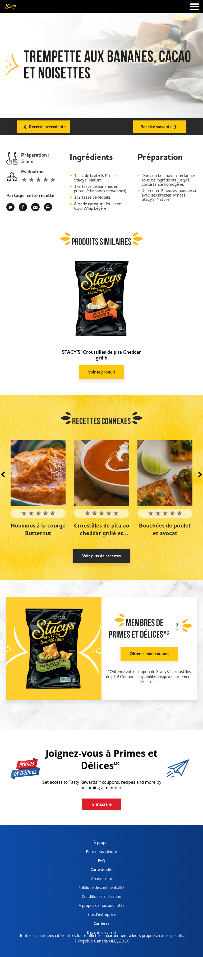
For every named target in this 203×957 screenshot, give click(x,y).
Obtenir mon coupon (149, 654)
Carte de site (101, 869)
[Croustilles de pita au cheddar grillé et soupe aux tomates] (101, 473)
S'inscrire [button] (102, 804)
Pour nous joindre (101, 851)
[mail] (35, 207)
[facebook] (23, 207)
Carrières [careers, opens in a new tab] (92, 924)
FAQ (101, 860)
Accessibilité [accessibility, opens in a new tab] (93, 879)
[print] (48, 207)
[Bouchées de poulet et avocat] (164, 473)
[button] (3, 474)
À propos (101, 842)
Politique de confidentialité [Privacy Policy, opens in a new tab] (99, 888)
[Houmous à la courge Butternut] (38, 473)
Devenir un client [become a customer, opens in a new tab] (95, 933)
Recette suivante (159, 126)
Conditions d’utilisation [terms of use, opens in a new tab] (98, 897)
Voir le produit (101, 372)
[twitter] (10, 207)
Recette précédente (43, 126)
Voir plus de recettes (101, 556)
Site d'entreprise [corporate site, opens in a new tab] (95, 915)
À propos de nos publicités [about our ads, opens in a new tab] (99, 906)
